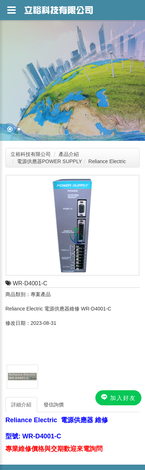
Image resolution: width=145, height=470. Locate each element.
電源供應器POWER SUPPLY (49, 161)
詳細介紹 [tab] (21, 404)
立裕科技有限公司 (30, 154)
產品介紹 (69, 154)
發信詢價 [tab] (54, 404)
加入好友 (118, 397)
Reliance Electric (107, 161)
